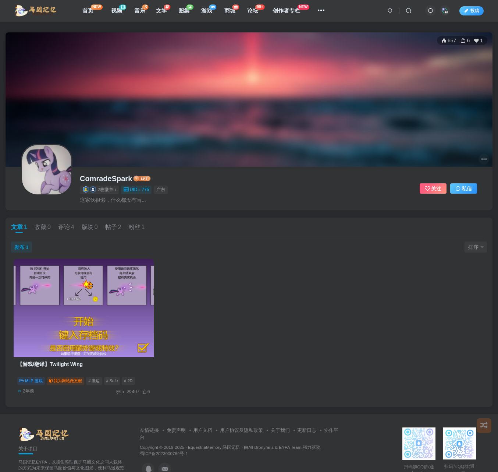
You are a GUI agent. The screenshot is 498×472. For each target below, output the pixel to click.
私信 (463, 188)
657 (448, 40)
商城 (234, 10)
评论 (66, 227)
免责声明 (176, 412)
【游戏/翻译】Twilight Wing (50, 345)
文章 (19, 227)
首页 (95, 10)
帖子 (113, 227)
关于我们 (280, 412)
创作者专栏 (293, 10)
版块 (90, 227)
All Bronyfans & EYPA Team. (275, 429)
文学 (166, 10)
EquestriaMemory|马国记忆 (214, 429)
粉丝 (137, 227)
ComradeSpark (106, 179)
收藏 (43, 227)
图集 (188, 10)
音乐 (143, 10)
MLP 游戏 (31, 362)
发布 (21, 247)
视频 (121, 10)
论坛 (258, 10)
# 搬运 (94, 362)
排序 (476, 247)
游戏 (211, 10)
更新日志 (306, 412)
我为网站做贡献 (65, 362)
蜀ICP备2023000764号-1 (164, 435)
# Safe (112, 362)
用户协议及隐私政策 (241, 412)
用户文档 (202, 412)
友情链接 (149, 412)
